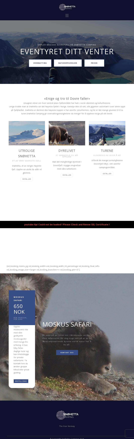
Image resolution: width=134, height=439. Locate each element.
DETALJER (26, 179)
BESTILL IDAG (21, 381)
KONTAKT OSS (67, 352)
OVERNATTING (40, 63)
